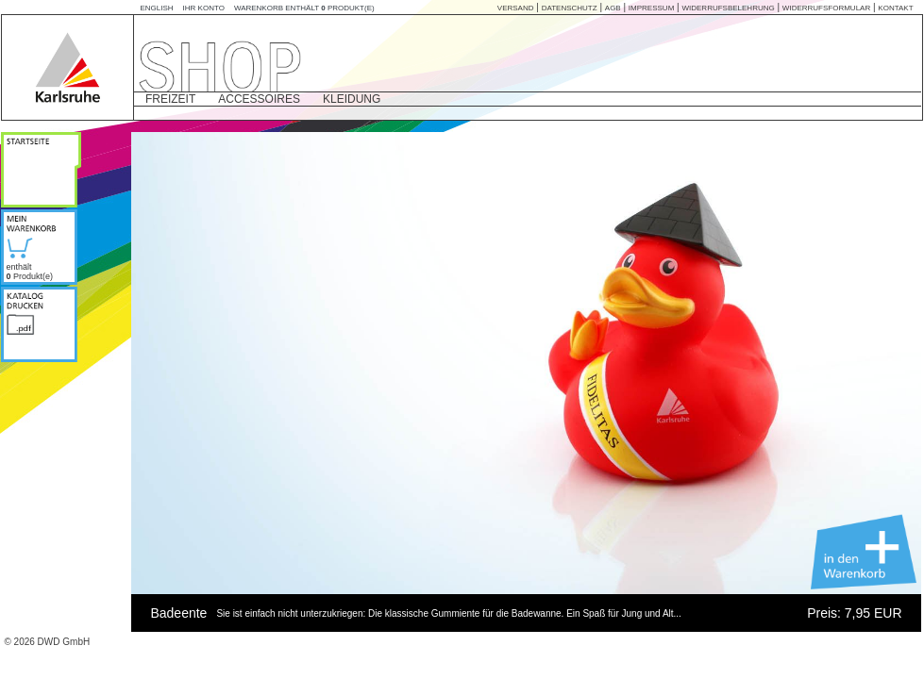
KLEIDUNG (351, 99)
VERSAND (515, 8)
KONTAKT (895, 8)
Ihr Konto (204, 8)
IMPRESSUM (651, 8)
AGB (613, 8)
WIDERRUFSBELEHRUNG (727, 8)
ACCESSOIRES (259, 99)
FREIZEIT (170, 99)
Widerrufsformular (826, 8)
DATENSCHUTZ (569, 8)
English (156, 8)
